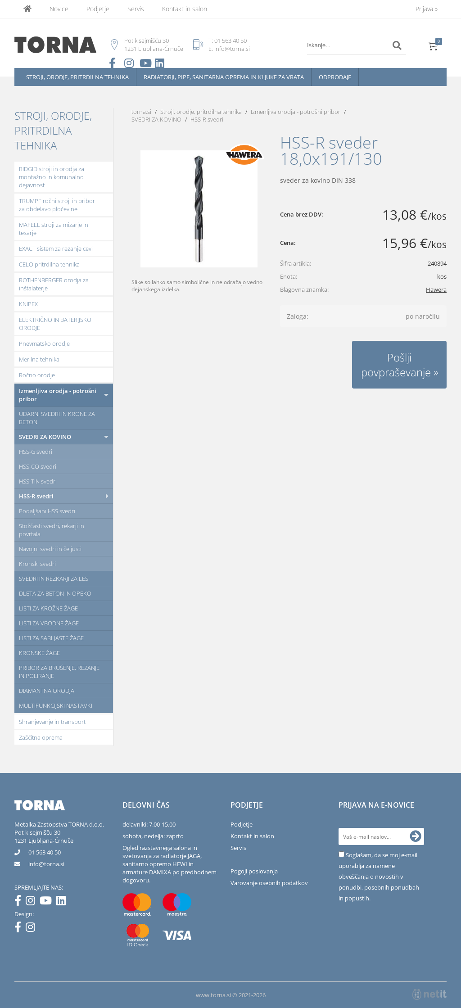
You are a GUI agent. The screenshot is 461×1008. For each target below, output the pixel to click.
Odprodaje (335, 77)
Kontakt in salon (184, 9)
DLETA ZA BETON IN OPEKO (55, 593)
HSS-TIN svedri (38, 481)
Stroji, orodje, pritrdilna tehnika (77, 77)
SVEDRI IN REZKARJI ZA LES (53, 578)
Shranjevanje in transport (52, 722)
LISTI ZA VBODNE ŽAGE (49, 623)
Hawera (436, 289)
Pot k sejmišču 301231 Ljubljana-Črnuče (43, 836)
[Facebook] (20, 902)
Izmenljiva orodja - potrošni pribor (57, 395)
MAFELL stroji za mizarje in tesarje (53, 229)
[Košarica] (433, 45)
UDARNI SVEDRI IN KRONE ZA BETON (57, 418)
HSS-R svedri (36, 496)
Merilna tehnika (39, 359)
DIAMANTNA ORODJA (46, 691)
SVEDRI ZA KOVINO (45, 437)
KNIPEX (28, 304)
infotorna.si (46, 864)
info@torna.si (232, 49)
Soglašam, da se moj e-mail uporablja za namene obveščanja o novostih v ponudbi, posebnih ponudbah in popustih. (379, 876)
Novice (59, 9)
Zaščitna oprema (41, 737)
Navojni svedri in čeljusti (50, 549)
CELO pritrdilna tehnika (49, 264)
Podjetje (97, 9)
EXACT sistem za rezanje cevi (56, 248)
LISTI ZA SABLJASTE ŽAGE (51, 638)
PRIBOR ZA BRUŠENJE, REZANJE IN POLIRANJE (59, 672)
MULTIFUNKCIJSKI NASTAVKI (55, 705)
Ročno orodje (37, 375)
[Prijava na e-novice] (415, 836)
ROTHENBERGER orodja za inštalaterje (54, 284)
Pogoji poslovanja (254, 871)
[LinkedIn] (63, 902)
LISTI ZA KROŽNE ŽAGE (48, 608)
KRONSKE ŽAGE (39, 653)
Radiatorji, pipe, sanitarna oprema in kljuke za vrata (224, 77)
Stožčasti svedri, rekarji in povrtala (51, 530)
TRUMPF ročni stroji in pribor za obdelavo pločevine (57, 205)
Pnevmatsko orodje (44, 343)
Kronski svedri (37, 564)
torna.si (141, 112)
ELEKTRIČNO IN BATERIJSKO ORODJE (55, 324)
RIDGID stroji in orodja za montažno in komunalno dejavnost (51, 177)
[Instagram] (33, 902)
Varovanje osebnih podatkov (269, 883)
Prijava (427, 9)
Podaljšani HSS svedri (47, 511)
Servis (135, 9)
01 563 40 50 (230, 40)
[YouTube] (48, 902)
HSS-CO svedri (37, 466)
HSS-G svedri (35, 451)
